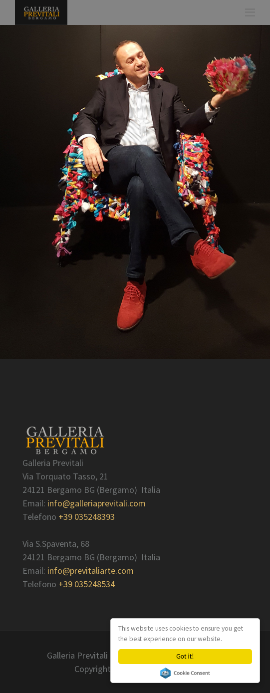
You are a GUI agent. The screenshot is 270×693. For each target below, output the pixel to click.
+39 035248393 (86, 516)
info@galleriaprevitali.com (96, 503)
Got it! (185, 656)
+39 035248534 (86, 584)
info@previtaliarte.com (90, 570)
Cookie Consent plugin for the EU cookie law (185, 673)
